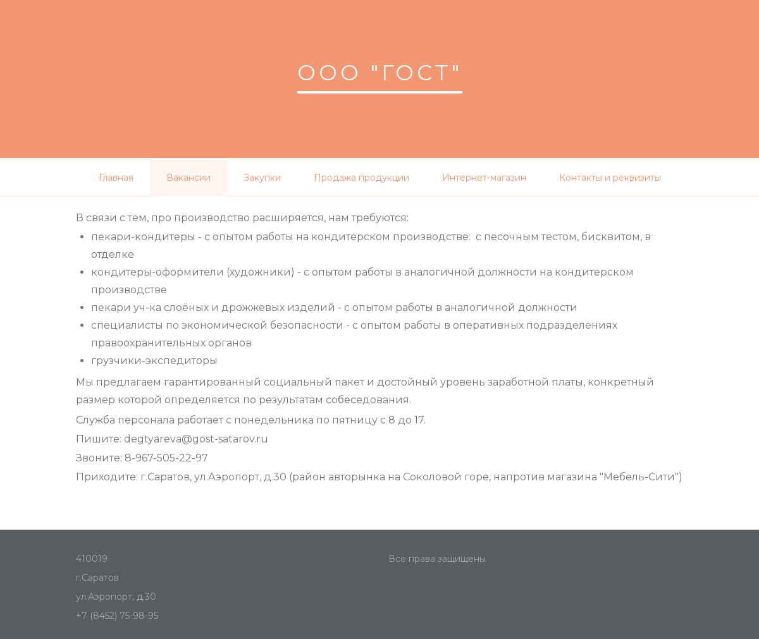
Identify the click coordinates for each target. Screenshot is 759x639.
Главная (116, 177)
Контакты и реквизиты (610, 177)
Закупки (262, 177)
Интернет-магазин (484, 177)
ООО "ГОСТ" (379, 72)
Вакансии (188, 177)
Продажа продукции (361, 177)
